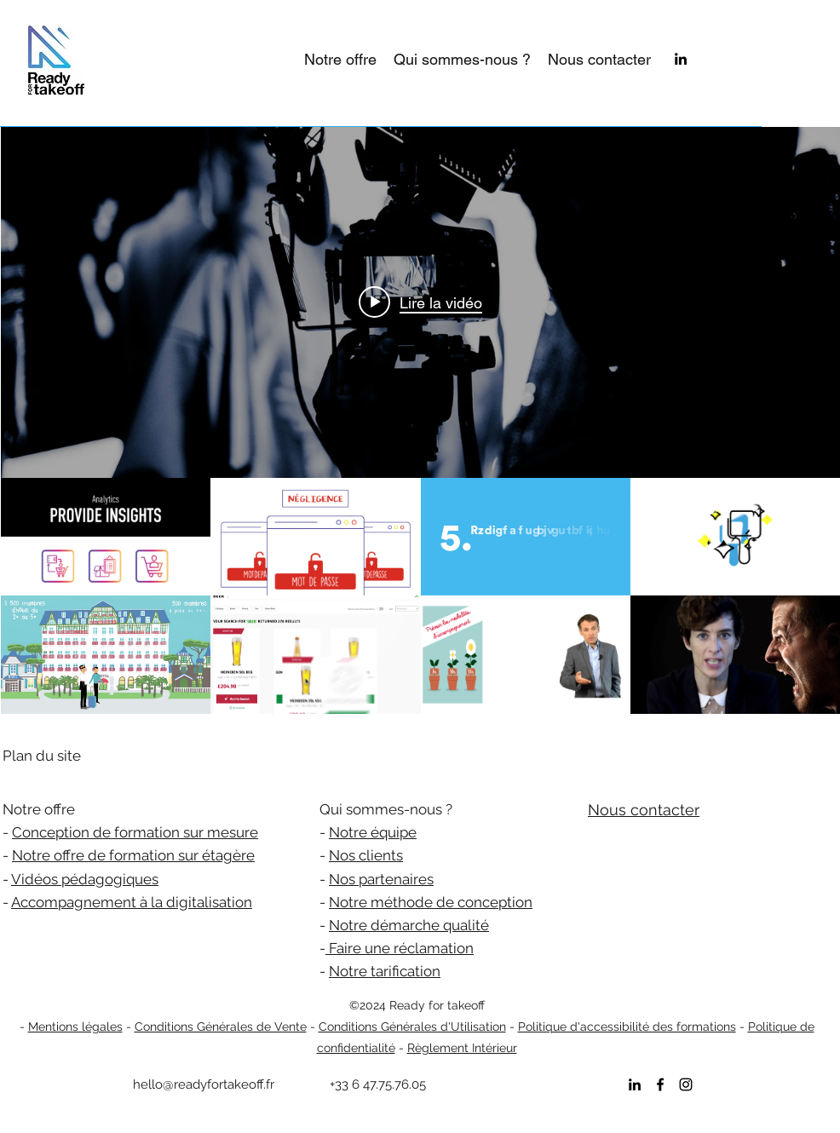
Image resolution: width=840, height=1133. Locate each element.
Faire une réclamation (399, 948)
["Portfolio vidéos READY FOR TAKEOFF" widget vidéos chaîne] (420, 420)
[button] (340, 59)
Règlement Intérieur (462, 1048)
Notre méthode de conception (430, 902)
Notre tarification (384, 971)
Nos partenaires (381, 879)
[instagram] (685, 1084)
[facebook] (660, 1084)
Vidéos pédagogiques (84, 879)
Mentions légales (75, 1026)
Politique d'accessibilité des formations (627, 1026)
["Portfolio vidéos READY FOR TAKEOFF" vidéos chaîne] (420, 596)
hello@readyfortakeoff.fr (203, 1084)
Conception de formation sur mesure (135, 832)
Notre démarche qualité (409, 925)
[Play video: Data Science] (420, 302)
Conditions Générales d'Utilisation (412, 1026)
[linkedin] (680, 58)
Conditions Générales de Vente (221, 1026)
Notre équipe (373, 832)
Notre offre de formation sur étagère (133, 855)
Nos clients (366, 855)
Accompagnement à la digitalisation (131, 902)
